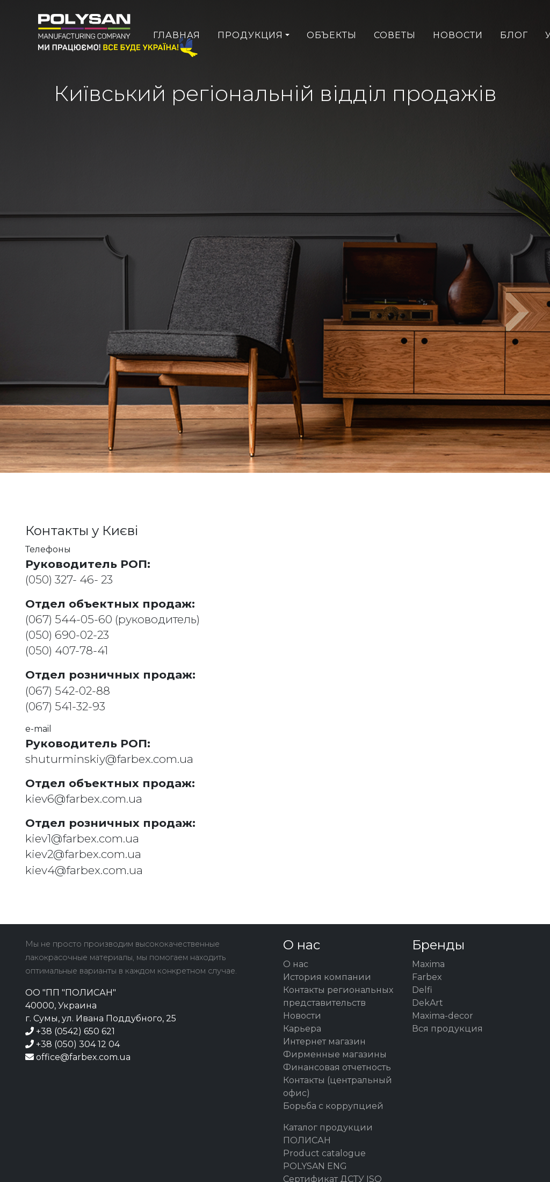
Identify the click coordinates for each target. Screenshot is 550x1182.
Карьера (302, 1029)
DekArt (427, 1003)
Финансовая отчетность (337, 1067)
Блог (514, 57)
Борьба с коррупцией (333, 1106)
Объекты (332, 57)
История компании (327, 977)
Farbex (427, 977)
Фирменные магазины (335, 1054)
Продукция (250, 57)
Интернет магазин (324, 1041)
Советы (395, 57)
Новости (458, 57)
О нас (295, 964)
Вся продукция (447, 1029)
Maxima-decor (442, 1016)
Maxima (428, 964)
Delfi (422, 990)
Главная (176, 57)
